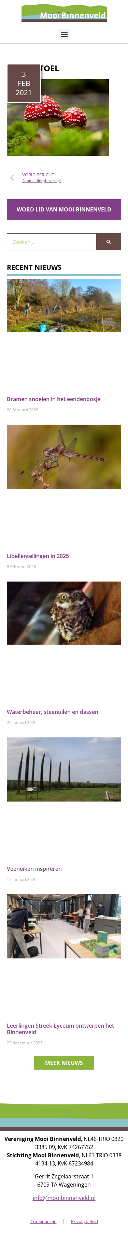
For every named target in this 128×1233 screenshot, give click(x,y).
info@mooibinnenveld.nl (64, 1198)
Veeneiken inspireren (34, 868)
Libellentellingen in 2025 (38, 556)
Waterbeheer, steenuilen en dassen (52, 712)
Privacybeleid (84, 1221)
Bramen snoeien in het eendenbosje (53, 399)
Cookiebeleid (43, 1221)
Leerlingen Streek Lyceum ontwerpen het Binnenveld (60, 1029)
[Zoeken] (108, 242)
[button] (64, 34)
